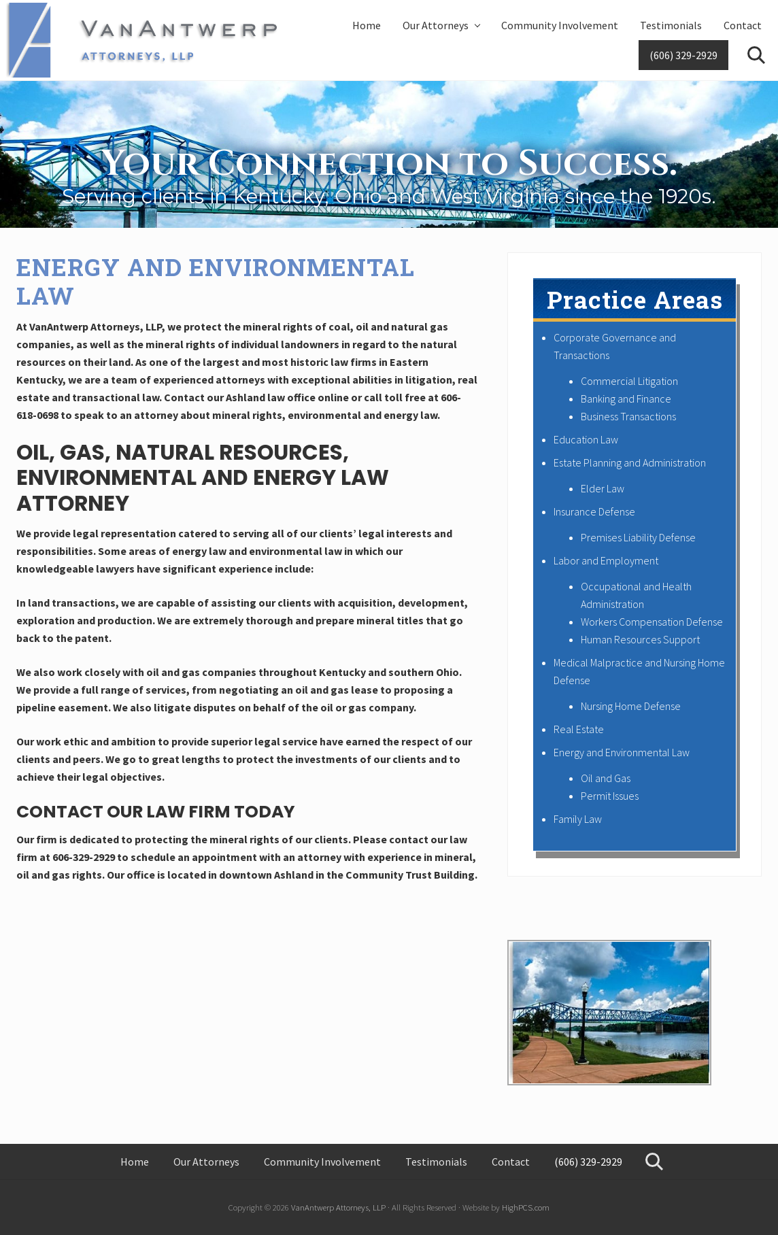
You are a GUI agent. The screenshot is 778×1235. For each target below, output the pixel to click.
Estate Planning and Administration (630, 462)
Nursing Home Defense (631, 706)
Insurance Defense (594, 511)
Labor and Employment (606, 560)
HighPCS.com (525, 1207)
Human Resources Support (640, 639)
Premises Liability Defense (638, 537)
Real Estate (579, 729)
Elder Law (602, 488)
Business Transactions (628, 416)
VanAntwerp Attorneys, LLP (338, 1207)
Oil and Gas (605, 778)
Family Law (578, 819)
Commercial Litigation (629, 381)
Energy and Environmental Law (622, 752)
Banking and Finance (626, 398)
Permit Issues (610, 795)
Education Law (586, 439)
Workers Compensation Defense (652, 621)
